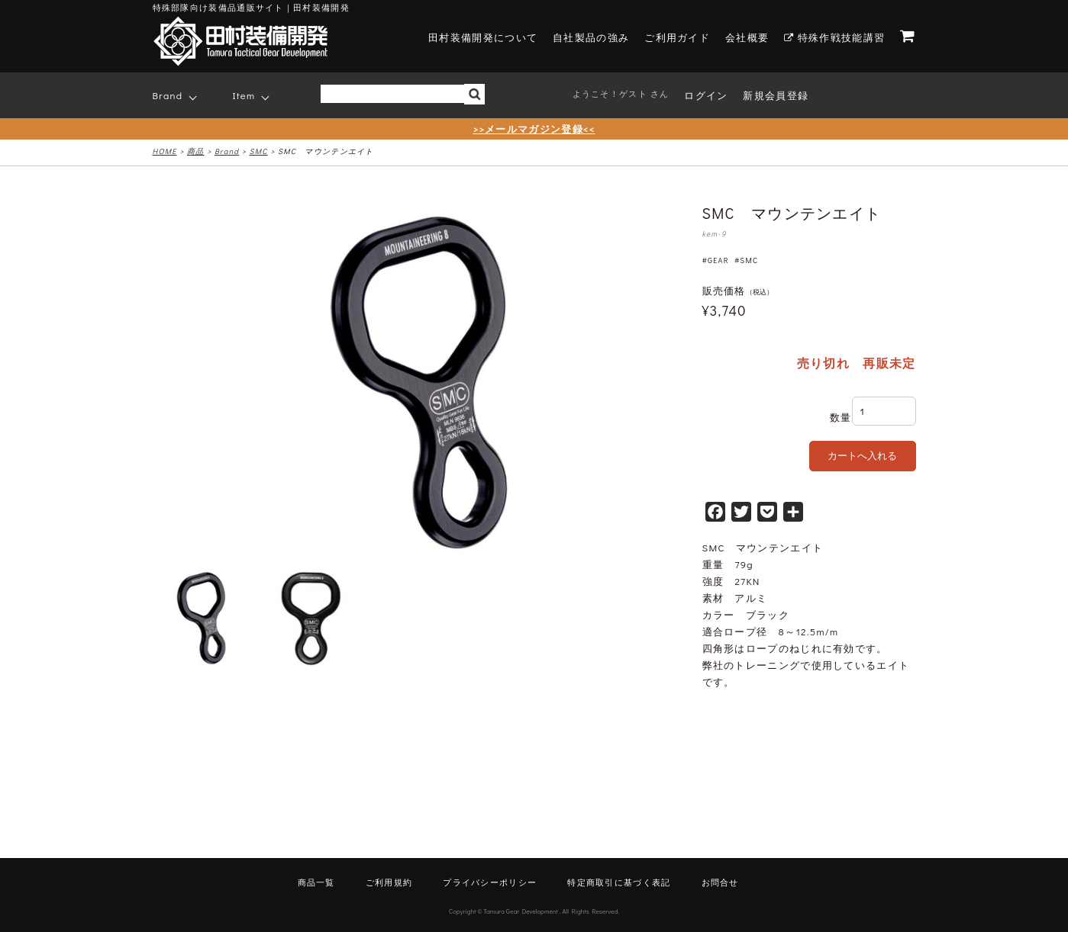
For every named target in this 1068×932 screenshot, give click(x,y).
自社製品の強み (591, 37)
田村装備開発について (482, 37)
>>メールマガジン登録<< (534, 128)
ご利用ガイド (677, 37)
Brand (168, 94)
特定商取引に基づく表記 (618, 882)
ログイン (706, 94)
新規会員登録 (775, 94)
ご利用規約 (389, 882)
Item (244, 94)
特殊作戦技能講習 (834, 37)
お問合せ (720, 882)
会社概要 (747, 37)
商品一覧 (316, 882)
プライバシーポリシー (490, 882)
